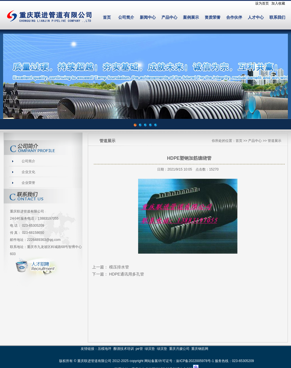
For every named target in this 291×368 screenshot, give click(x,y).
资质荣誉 (213, 17)
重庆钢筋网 (199, 349)
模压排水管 (119, 267)
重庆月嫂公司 (179, 349)
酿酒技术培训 (123, 349)
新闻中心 (148, 17)
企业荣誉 (28, 183)
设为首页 (262, 3)
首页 (107, 17)
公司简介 (126, 17)
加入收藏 (278, 3)
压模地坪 (104, 349)
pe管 (139, 349)
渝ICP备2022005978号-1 (195, 361)
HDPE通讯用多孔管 (126, 274)
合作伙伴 (234, 17)
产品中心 (169, 17)
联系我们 (277, 17)
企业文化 (28, 172)
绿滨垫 (150, 349)
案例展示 (191, 17)
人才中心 (256, 17)
